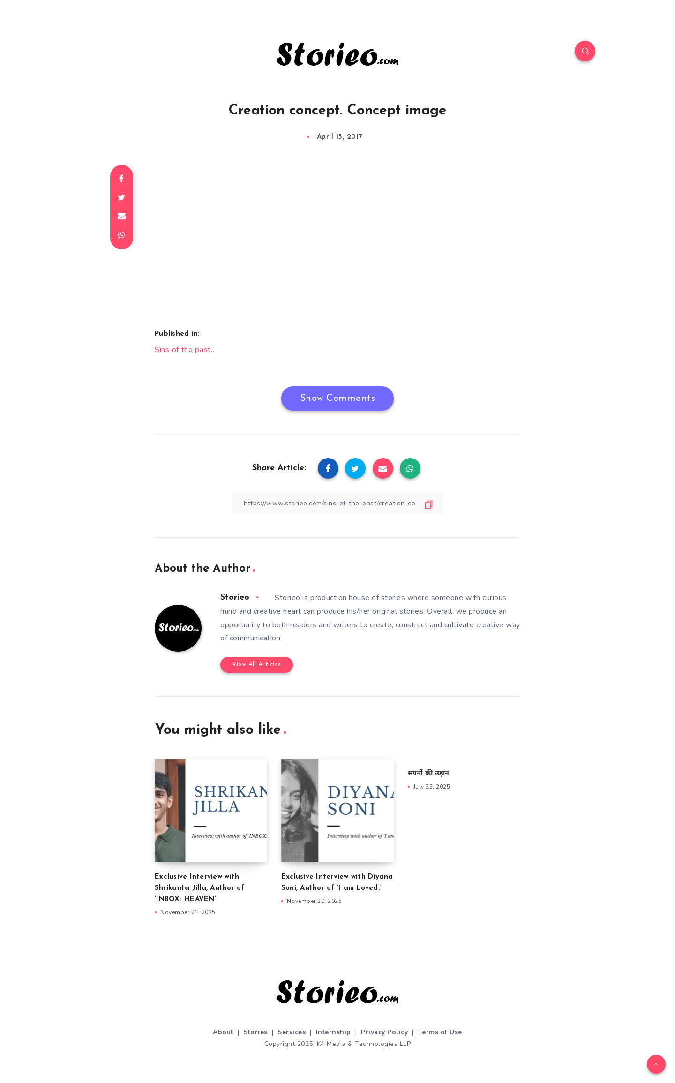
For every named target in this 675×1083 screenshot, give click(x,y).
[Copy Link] (337, 503)
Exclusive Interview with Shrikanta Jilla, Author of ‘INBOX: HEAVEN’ (200, 888)
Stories (255, 1032)
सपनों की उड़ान (428, 773)
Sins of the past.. (185, 350)
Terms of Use (440, 1032)
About (223, 1032)
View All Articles (256, 665)
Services (292, 1032)
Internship (333, 1032)
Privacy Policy (384, 1032)
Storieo (234, 597)
